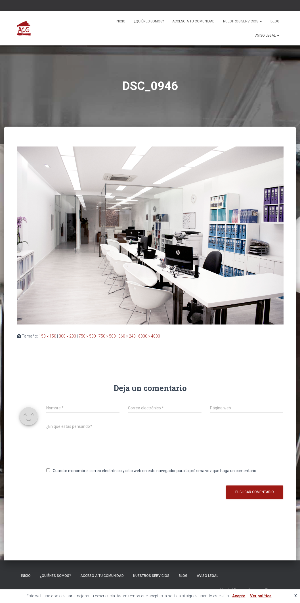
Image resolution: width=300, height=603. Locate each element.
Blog (274, 21)
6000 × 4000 (149, 336)
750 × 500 (87, 336)
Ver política (261, 596)
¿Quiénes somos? (149, 21)
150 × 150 (47, 336)
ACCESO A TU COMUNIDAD (193, 21)
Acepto (239, 596)
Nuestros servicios (242, 21)
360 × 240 (127, 336)
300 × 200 (67, 336)
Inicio (120, 21)
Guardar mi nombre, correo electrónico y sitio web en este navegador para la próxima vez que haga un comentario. (155, 470)
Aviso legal (267, 35)
